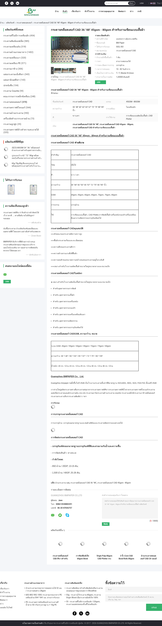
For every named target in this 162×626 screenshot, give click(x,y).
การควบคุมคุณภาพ (106, 11)
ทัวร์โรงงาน (89, 11)
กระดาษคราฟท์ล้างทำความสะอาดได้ (21, 129)
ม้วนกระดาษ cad (62, 483)
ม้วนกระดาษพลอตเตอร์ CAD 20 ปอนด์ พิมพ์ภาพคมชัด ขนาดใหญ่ (148, 557)
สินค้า (65, 11)
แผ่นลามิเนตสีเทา (11, 80)
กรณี (139, 11)
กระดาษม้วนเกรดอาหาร (14, 52)
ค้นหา (131, 3)
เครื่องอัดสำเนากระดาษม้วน (16, 118)
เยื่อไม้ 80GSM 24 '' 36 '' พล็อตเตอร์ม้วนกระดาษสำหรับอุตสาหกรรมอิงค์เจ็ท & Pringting (26, 150)
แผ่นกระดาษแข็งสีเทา (13, 74)
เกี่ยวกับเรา (76, 11)
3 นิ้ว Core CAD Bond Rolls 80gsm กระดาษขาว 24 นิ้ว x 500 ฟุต (126, 557)
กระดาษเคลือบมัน (11, 46)
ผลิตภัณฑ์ (10, 23)
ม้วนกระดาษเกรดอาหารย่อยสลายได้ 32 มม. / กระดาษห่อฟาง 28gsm (44, 589)
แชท (142, 3)
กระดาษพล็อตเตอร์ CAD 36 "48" (83, 483)
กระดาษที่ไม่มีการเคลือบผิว (16, 35)
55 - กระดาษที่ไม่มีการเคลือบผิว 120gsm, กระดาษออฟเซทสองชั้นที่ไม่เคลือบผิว (83, 602)
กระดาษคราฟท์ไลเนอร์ (14, 107)
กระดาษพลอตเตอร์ (24, 23)
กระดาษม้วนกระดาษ (13, 113)
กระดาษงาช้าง (10, 69)
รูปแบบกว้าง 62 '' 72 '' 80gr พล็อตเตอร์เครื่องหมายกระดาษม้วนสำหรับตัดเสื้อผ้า (27, 158)
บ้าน (57, 11)
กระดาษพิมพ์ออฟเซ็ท (13, 41)
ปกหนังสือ (8, 85)
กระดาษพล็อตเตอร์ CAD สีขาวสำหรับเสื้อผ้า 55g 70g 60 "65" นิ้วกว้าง (60, 557)
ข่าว (131, 11)
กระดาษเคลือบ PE (12, 63)
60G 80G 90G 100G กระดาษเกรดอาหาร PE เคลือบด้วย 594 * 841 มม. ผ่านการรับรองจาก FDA (44, 596)
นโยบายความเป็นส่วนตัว (32, 623)
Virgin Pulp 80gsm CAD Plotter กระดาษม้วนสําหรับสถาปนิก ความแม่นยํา (104, 557)
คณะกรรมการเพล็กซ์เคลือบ (16, 96)
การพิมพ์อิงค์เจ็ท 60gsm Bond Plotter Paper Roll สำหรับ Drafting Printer (82, 557)
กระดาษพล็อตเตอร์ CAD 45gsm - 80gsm (114, 483)
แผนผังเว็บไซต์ (6, 607)
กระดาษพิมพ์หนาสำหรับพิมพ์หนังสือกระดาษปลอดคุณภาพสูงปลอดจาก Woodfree (84, 589)
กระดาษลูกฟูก (10, 124)
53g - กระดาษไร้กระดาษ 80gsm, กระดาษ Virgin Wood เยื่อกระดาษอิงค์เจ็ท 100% (83, 596)
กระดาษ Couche (11, 91)
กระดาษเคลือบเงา (11, 57)
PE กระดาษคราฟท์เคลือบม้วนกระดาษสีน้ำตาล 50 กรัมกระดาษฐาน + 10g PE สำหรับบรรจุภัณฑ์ (42, 604)
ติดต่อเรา (122, 11)
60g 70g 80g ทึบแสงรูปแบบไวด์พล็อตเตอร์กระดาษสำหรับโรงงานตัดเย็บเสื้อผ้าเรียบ (27, 166)
